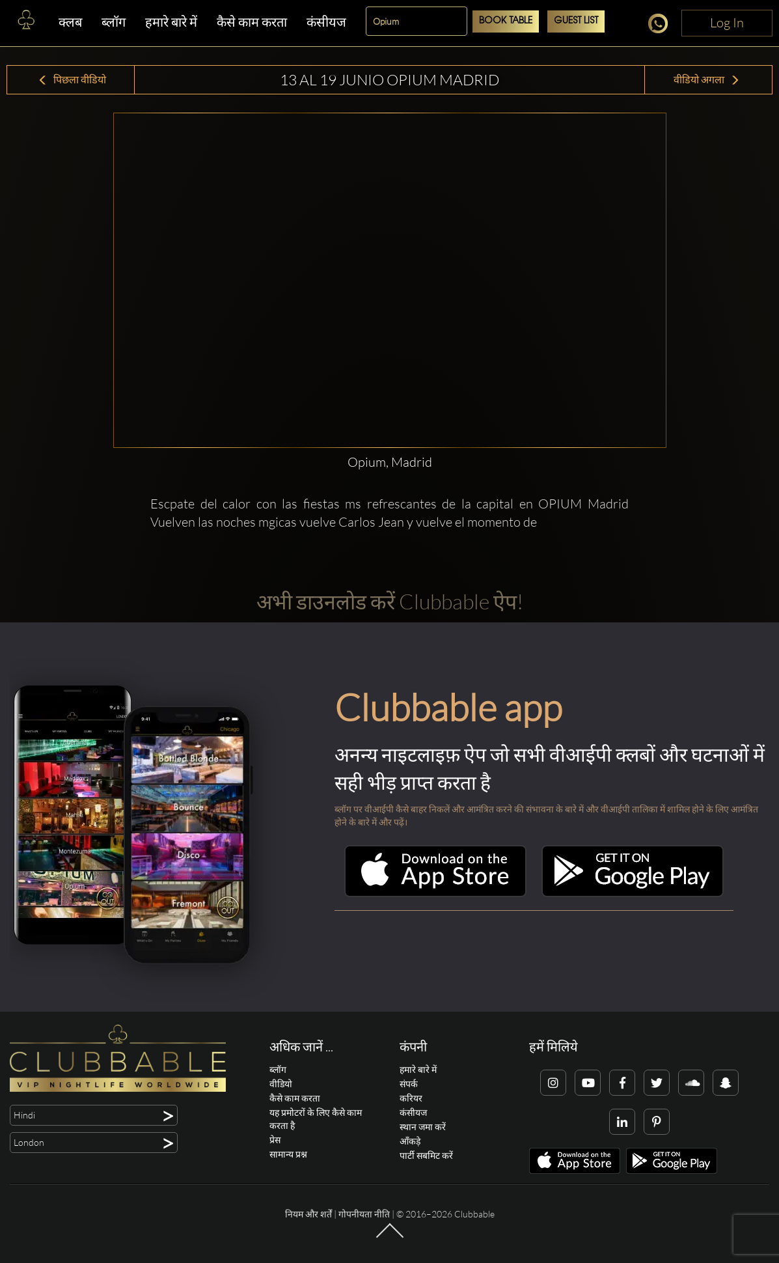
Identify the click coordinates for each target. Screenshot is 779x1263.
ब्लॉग (114, 22)
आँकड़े (410, 1140)
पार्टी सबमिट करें (426, 1155)
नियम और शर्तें (308, 1213)
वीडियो (280, 1083)
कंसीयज (326, 22)
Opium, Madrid (390, 462)
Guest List (576, 21)
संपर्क (409, 1083)
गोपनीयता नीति (364, 1213)
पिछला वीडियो (72, 79)
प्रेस (274, 1139)
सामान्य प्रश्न (288, 1153)
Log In (727, 22)
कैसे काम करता (252, 22)
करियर (411, 1097)
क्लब (70, 22)
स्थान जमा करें (423, 1126)
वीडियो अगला (707, 79)
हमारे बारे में (171, 22)
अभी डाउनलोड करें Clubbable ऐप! (389, 601)
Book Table (505, 21)
